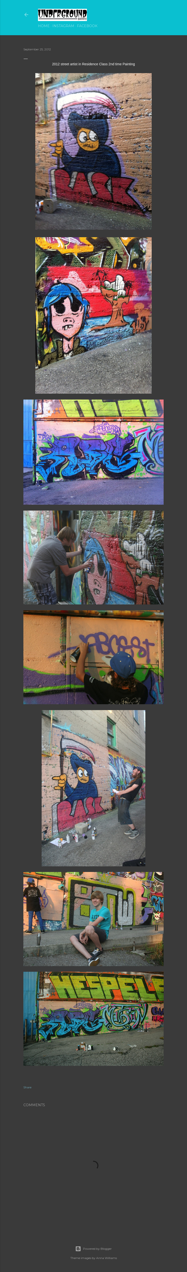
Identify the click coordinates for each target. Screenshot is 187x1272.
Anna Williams (106, 1258)
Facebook (87, 26)
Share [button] (27, 1087)
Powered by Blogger (93, 1249)
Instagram (63, 26)
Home (44, 26)
